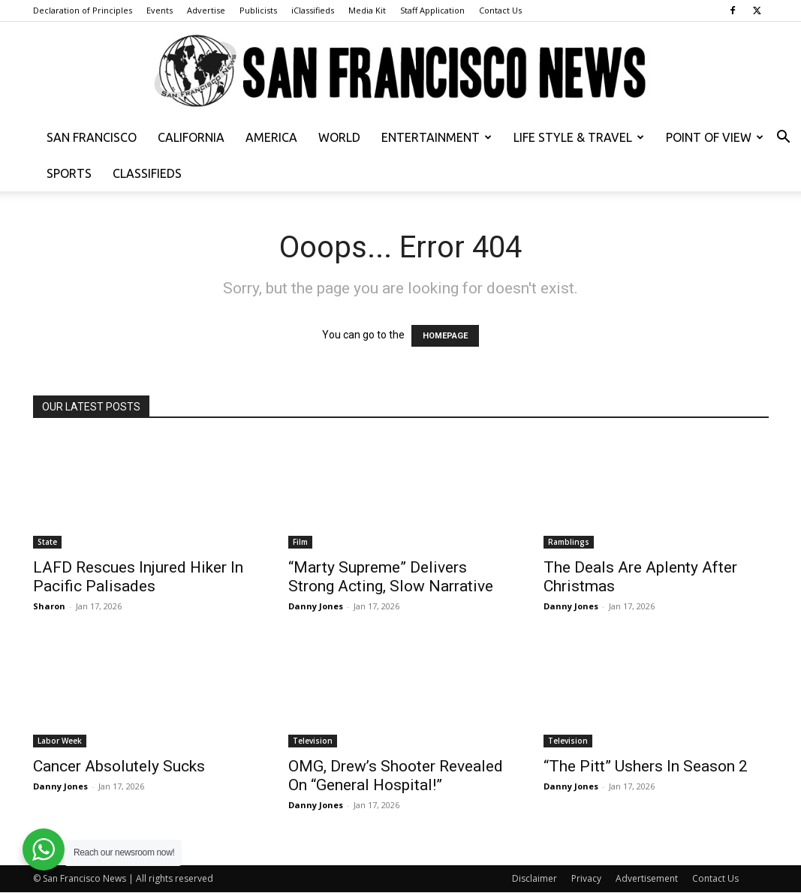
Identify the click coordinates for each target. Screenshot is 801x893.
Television (313, 740)
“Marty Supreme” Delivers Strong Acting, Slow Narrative (390, 576)
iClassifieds (312, 10)
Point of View (714, 137)
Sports (69, 173)
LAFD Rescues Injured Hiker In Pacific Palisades (138, 576)
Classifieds (147, 173)
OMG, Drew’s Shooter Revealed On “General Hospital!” (395, 775)
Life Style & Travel (578, 137)
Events (159, 10)
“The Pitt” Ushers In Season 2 (646, 766)
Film (300, 542)
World (339, 137)
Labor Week (60, 740)
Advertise (206, 10)
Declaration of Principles (82, 10)
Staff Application (432, 10)
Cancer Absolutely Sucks (119, 766)
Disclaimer (534, 878)
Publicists (258, 10)
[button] (783, 138)
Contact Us (500, 10)
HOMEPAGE (445, 336)
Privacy (586, 878)
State (47, 542)
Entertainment (436, 137)
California (191, 137)
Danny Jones (315, 606)
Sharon (49, 606)
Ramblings (568, 542)
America (271, 137)
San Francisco (92, 137)
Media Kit (367, 10)
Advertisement (647, 878)
